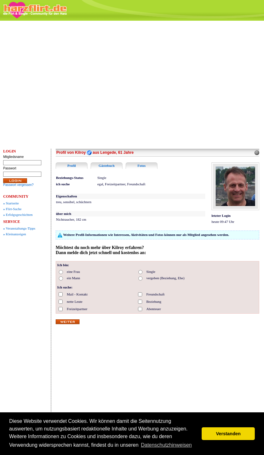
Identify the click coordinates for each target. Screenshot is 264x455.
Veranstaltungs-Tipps (19, 228)
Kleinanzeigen (14, 234)
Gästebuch (107, 165)
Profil (71, 165)
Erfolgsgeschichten (18, 215)
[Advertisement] (61, 85)
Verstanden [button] (228, 433)
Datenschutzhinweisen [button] (166, 445)
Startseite (11, 203)
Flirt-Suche (12, 209)
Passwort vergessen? (18, 185)
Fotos (141, 165)
